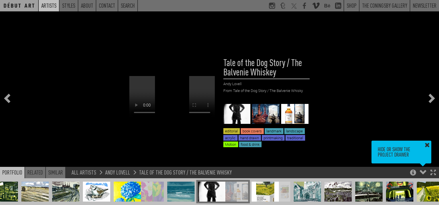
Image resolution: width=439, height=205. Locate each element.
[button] (433, 173)
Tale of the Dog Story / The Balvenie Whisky (185, 172)
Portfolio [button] (12, 172)
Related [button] (35, 172)
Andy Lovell (117, 172)
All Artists (84, 172)
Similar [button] (55, 172)
